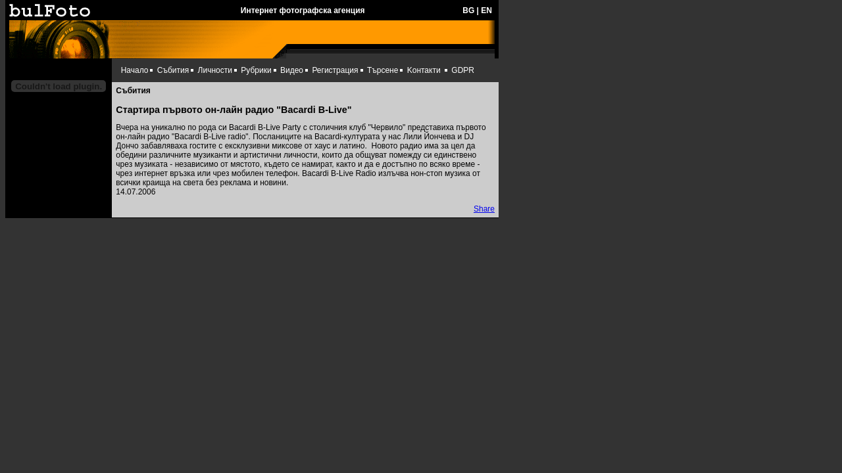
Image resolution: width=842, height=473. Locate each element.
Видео (291, 70)
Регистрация (335, 70)
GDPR (462, 70)
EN (486, 10)
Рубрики (256, 70)
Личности (215, 70)
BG (468, 10)
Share (484, 209)
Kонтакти (424, 70)
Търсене (382, 70)
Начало (135, 70)
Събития (173, 70)
